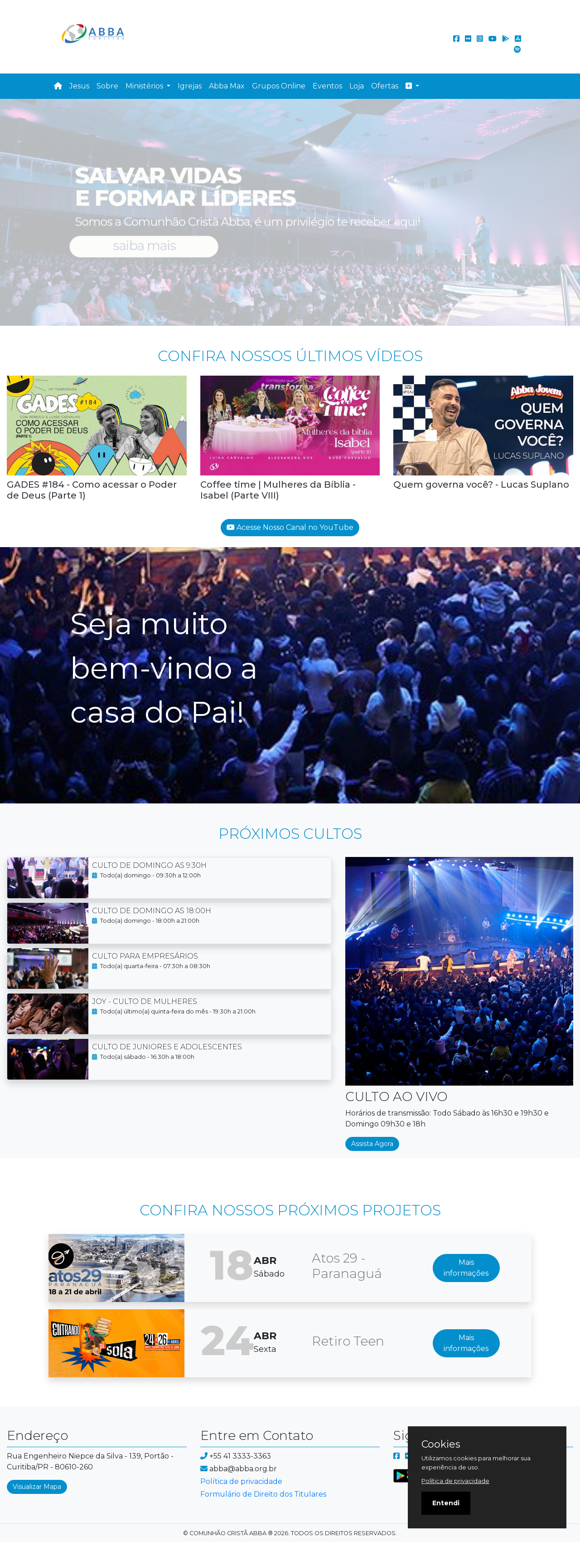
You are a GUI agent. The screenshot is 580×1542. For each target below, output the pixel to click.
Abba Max (227, 86)
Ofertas (384, 86)
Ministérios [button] (145, 86)
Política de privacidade (241, 1481)
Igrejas (190, 86)
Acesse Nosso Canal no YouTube (290, 527)
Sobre (107, 86)
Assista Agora (372, 1144)
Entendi (445, 1503)
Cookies (440, 1444)
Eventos (327, 86)
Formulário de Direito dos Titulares (263, 1494)
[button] (412, 86)
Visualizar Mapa (37, 1487)
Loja (356, 86)
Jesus (79, 86)
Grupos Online (278, 86)
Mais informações (466, 1268)
